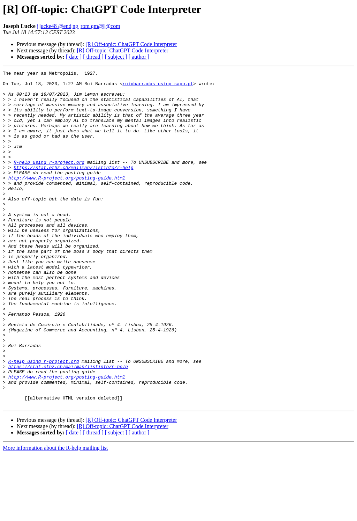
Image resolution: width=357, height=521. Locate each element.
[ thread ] (93, 57)
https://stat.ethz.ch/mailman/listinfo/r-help (73, 187)
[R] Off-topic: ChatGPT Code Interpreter (131, 44)
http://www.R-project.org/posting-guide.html (66, 200)
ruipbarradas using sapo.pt (157, 86)
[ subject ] (116, 57)
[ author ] (139, 57)
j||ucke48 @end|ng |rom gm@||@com (78, 26)
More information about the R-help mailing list (55, 515)
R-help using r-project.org (49, 181)
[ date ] (74, 57)
